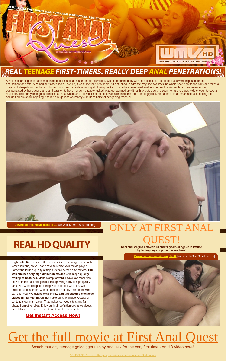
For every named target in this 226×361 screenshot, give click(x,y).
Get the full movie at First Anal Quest (113, 336)
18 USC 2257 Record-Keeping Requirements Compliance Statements (113, 355)
